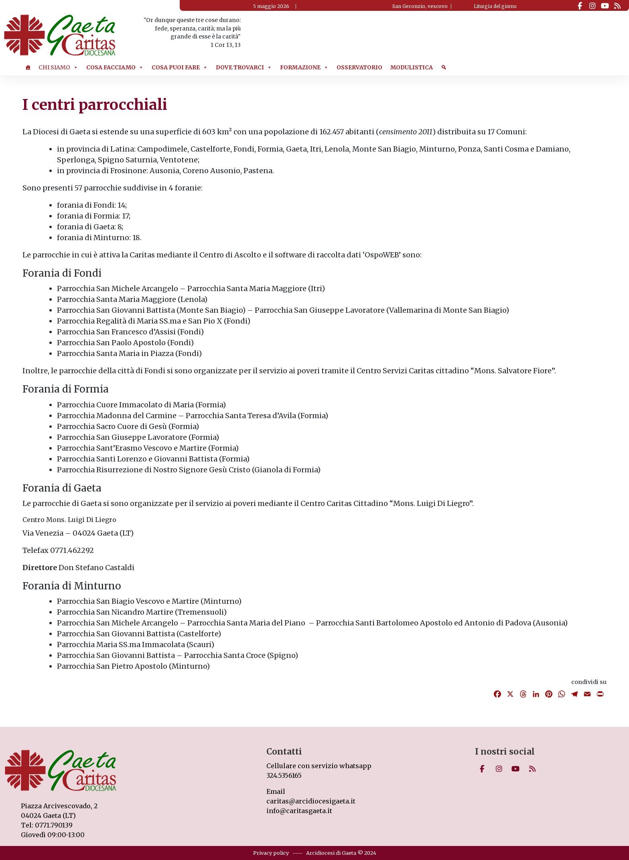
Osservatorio (359, 67)
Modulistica (411, 67)
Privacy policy (271, 853)
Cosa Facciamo (115, 67)
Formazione (304, 67)
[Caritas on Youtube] (604, 6)
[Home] (27, 67)
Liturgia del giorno (495, 6)
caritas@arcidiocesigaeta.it (310, 801)
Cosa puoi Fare (180, 67)
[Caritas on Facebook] (579, 6)
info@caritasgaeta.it (299, 811)
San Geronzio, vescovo (420, 6)
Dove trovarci (244, 67)
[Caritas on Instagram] (592, 6)
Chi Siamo (58, 67)
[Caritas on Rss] (617, 6)
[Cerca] (443, 67)
